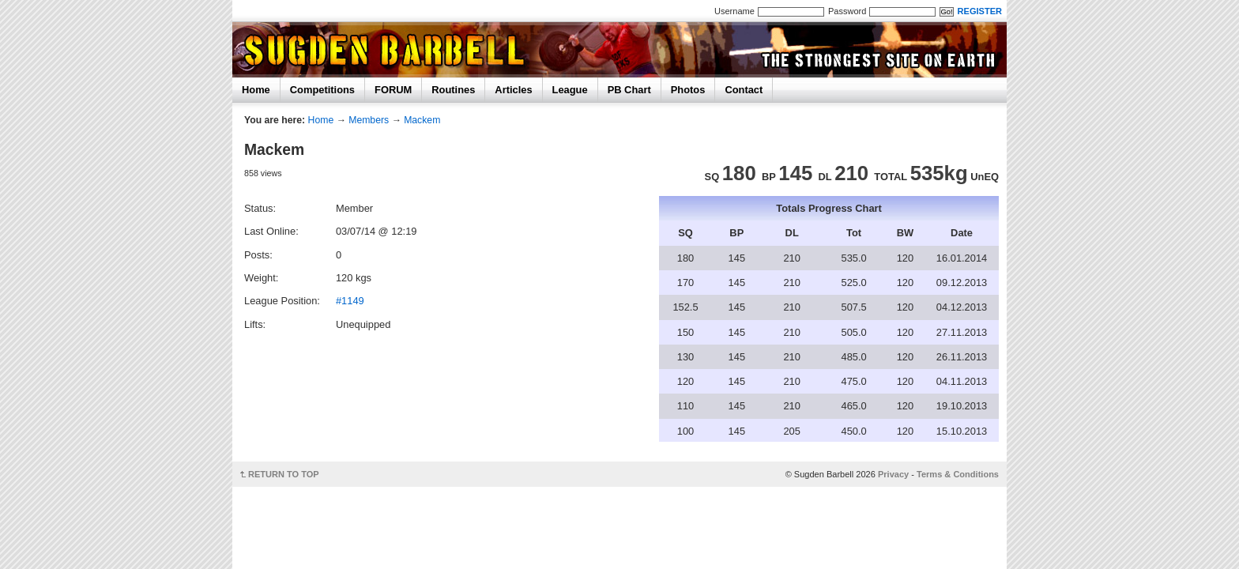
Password (847, 11)
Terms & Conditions (958, 474)
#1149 (350, 301)
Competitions (322, 90)
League (570, 90)
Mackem (422, 120)
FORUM (393, 90)
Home (256, 90)
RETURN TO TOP (283, 474)
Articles (513, 90)
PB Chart (629, 90)
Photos (688, 90)
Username (734, 11)
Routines (453, 90)
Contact (744, 90)
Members (368, 120)
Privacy (893, 474)
